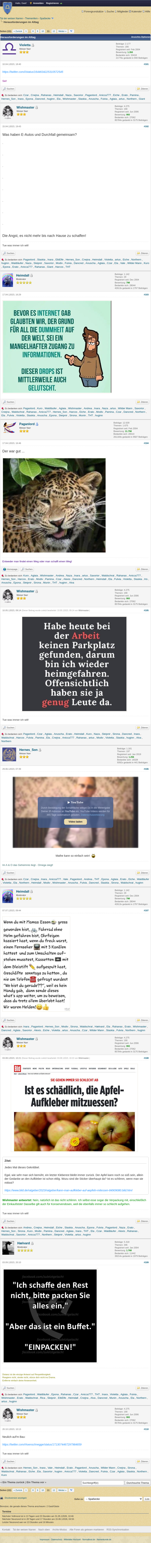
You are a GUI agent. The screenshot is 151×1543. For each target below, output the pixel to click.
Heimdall (58, 95)
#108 (146, 1058)
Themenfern (31, 18)
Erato (125, 95)
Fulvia (104, 98)
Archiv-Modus (59, 1529)
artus (122, 98)
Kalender (135, 11)
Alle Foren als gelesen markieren (86, 1529)
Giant (142, 98)
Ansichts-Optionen (141, 37)
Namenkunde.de (104, 1539)
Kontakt (6, 1529)
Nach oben (44, 1529)
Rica (42, 1397)
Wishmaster (69, 98)
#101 (146, 64)
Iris (145, 579)
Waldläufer (17, 263)
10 (42, 31)
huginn (51, 98)
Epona (29, 98)
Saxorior (78, 95)
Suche (109, 11)
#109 (146, 1262)
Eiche (116, 95)
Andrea (88, 408)
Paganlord (91, 95)
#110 (146, 1429)
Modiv (59, 263)
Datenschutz (56, 1539)
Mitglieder (121, 11)
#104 (146, 443)
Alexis (67, 579)
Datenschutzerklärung (92, 814)
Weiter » (62, 31)
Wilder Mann (134, 263)
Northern (132, 98)
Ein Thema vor (35, 1482)
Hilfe (146, 11)
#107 (146, 910)
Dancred (40, 98)
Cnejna (35, 95)
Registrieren (52, 3)
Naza (68, 95)
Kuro (146, 263)
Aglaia (113, 98)
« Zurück (18, 31)
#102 (146, 126)
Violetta (25, 45)
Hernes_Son (8, 98)
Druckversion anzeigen (16, 1498)
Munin (82, 415)
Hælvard (99, 1026)
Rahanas (46, 95)
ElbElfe (59, 259)
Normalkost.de (88, 1539)
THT (67, 266)
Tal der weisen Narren (11, 18)
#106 (146, 769)
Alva (71, 582)
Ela (59, 98)
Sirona (73, 415)
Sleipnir (38, 263)
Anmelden (38, 3)
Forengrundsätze (92, 11)
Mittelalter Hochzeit (72, 1539)
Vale (122, 263)
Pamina (134, 95)
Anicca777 (105, 95)
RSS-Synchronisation (118, 1529)
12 (54, 31)
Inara (21, 98)
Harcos (59, 266)
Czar (26, 95)
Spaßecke (45, 18)
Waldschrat (18, 411)
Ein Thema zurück (13, 1482)
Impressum (44, 1539)
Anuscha (94, 98)
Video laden (75, 821)
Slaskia (82, 98)
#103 (146, 294)
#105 (146, 610)
